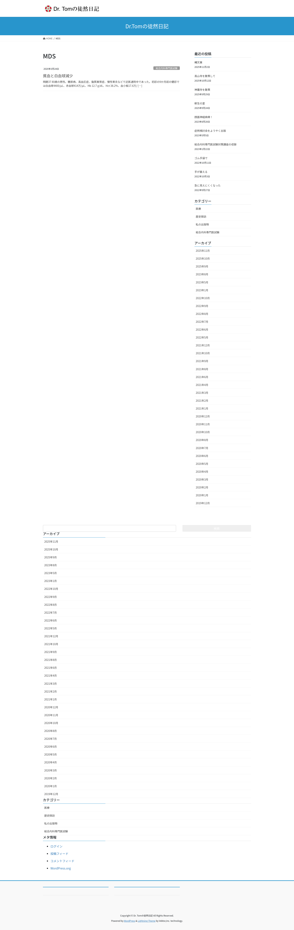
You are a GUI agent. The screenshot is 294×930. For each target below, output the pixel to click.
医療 (198, 208)
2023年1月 (202, 290)
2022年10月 (203, 298)
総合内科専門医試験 (166, 68)
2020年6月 (202, 456)
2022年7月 (202, 321)
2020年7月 (202, 448)
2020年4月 (202, 471)
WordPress (129, 920)
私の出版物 (202, 224)
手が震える (201, 172)
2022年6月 (202, 329)
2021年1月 (202, 408)
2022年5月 (202, 337)
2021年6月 (202, 377)
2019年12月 (203, 503)
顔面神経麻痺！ (203, 117)
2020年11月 (203, 424)
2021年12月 (203, 345)
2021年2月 (202, 400)
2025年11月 (203, 250)
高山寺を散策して (204, 76)
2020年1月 (202, 495)
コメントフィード (62, 861)
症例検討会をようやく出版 (210, 131)
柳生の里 (199, 103)
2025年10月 (203, 258)
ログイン (56, 846)
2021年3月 (202, 393)
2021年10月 (203, 353)
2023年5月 (202, 282)
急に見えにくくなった (207, 185)
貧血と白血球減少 (58, 75)
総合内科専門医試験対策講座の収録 (215, 144)
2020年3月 (202, 479)
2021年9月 (202, 361)
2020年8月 (202, 440)
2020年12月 (203, 416)
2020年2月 (202, 487)
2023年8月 (202, 274)
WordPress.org (60, 868)
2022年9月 (202, 306)
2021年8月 (202, 369)
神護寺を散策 (202, 89)
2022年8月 (202, 314)
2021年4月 (202, 385)
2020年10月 (203, 432)
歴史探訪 (201, 216)
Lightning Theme (146, 920)
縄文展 (198, 62)
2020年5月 (202, 464)
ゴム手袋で (201, 158)
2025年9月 (202, 266)
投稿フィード (59, 853)
